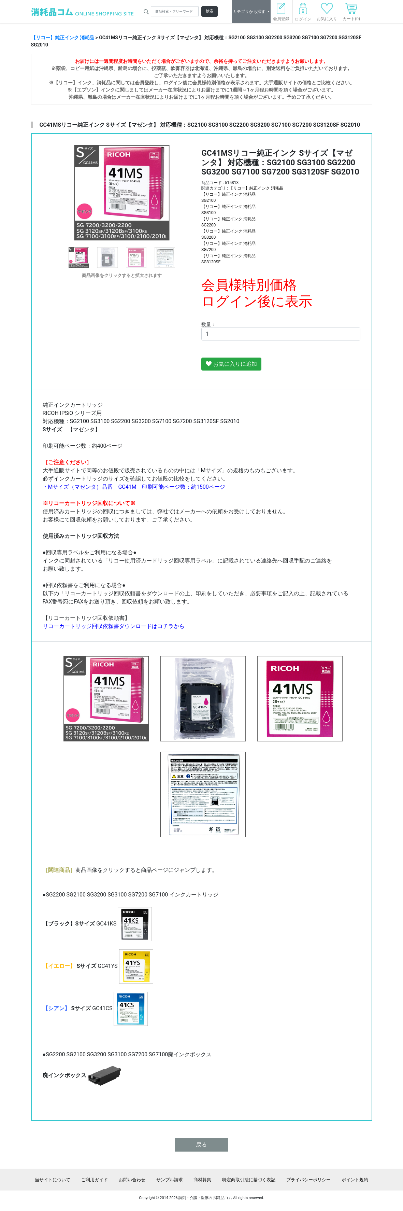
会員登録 (281, 13)
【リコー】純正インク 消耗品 (62, 37)
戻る (201, 1144)
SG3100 (208, 212)
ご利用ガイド (94, 1179)
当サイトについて (52, 1179)
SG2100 (208, 200)
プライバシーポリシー (308, 1179)
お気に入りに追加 (231, 364)
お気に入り (327, 13)
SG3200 (208, 237)
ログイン (303, 13)
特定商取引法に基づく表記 (248, 1179)
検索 (209, 11)
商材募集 (202, 1179)
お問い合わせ (132, 1179)
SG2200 (208, 225)
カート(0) (351, 13)
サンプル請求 (169, 1179)
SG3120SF (210, 262)
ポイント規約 (355, 1179)
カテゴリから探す (250, 11)
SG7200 (208, 249)
